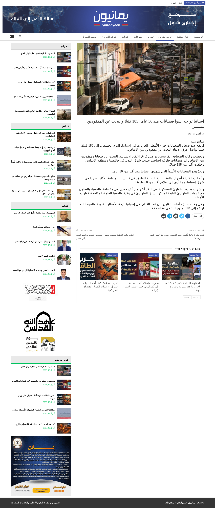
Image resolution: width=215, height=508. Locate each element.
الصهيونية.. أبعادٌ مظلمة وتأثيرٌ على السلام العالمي (34, 213)
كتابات (125, 36)
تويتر (180, 3)
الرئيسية (198, 36)
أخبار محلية (183, 36)
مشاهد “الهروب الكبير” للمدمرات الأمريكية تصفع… (33, 96)
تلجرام (173, 3)
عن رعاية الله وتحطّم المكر (43, 227)
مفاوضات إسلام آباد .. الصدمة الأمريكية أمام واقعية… (33, 68)
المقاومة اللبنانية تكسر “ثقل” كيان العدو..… (36, 53)
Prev (196, 297)
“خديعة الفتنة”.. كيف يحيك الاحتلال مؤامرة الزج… (34, 424)
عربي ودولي (165, 36)
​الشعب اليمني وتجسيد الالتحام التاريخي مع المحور (34, 270)
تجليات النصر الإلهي (46, 256)
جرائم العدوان (109, 36)
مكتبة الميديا (90, 36)
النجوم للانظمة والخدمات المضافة (27, 502)
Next (187, 297)
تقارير (150, 36)
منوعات (138, 36)
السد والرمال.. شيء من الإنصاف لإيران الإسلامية (34, 241)
